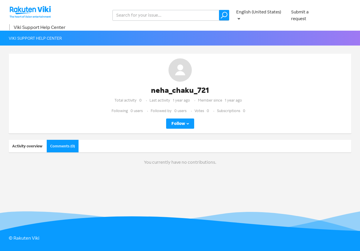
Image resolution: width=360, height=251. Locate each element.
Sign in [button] (343, 15)
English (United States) (258, 12)
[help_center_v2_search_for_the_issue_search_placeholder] (170, 15)
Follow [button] (178, 123)
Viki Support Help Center (39, 27)
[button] (224, 15)
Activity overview (27, 146)
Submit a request (300, 15)
